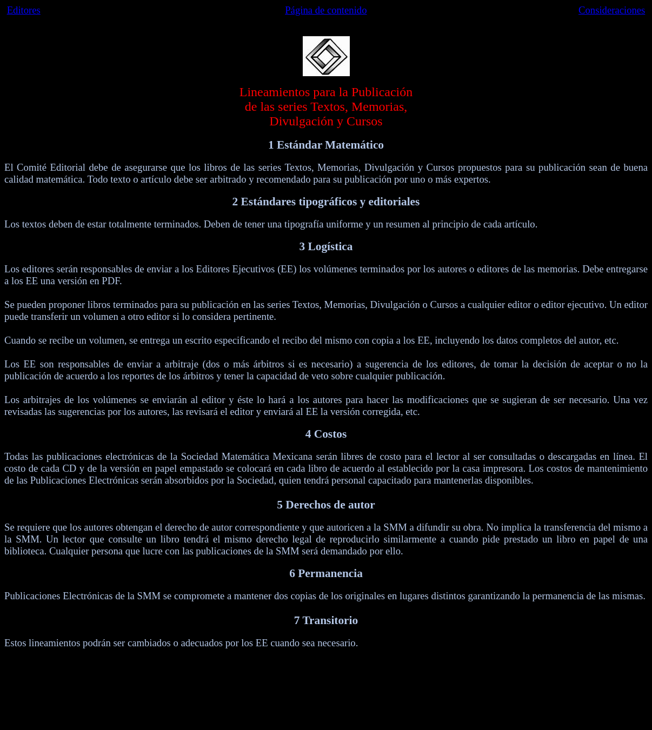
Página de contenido (326, 10)
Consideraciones (611, 10)
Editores (24, 10)
